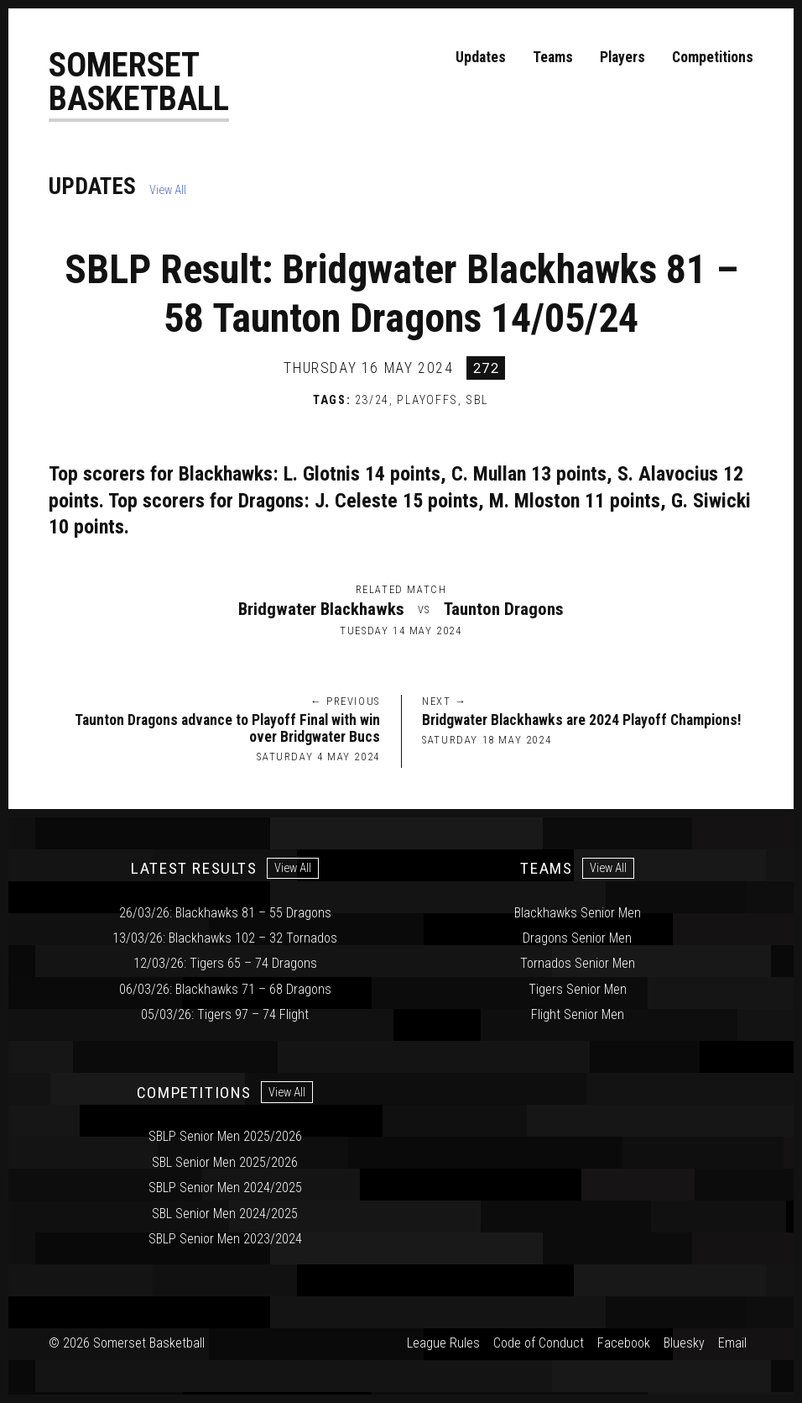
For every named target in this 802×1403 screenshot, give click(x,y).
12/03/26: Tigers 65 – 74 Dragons (225, 963)
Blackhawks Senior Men (577, 913)
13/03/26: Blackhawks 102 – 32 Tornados (224, 938)
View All (167, 191)
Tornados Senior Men (577, 963)
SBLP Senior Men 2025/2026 (225, 1137)
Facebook (623, 1344)
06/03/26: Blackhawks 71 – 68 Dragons (225, 989)
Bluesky (684, 1344)
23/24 (372, 401)
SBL (477, 401)
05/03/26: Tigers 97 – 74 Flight (225, 1014)
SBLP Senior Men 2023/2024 (225, 1239)
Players (622, 57)
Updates (481, 57)
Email (732, 1344)
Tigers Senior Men (578, 989)
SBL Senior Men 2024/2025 (225, 1214)
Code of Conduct (538, 1344)
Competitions (712, 57)
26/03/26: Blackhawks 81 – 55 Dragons (225, 913)
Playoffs (427, 401)
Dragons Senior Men (577, 938)
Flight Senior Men (577, 1014)
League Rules (443, 1344)
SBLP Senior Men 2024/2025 (225, 1187)
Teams (553, 57)
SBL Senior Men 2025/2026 (225, 1162)
